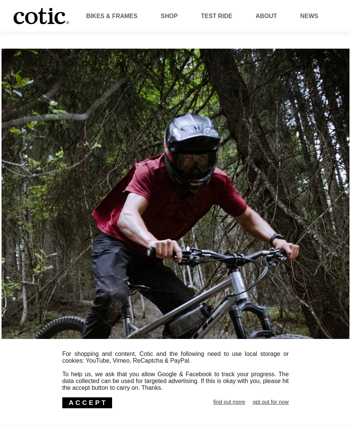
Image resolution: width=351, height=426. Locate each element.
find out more (229, 402)
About (266, 16)
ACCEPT (88, 402)
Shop (169, 16)
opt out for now (270, 402)
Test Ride (216, 16)
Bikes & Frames (111, 16)
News (309, 16)
